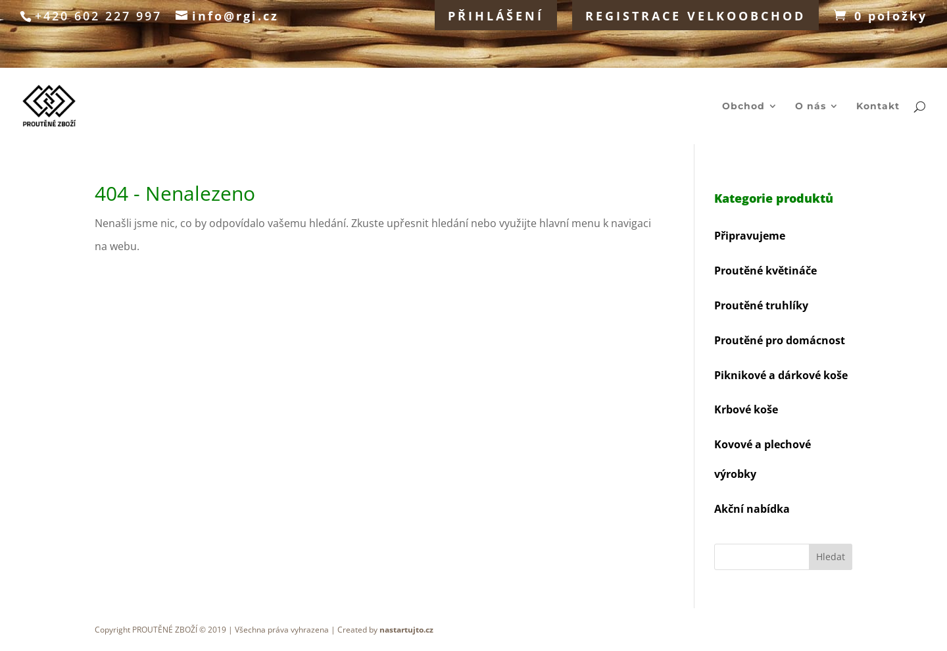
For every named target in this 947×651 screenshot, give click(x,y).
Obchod (743, 106)
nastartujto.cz (406, 629)
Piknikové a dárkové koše (781, 375)
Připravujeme (749, 235)
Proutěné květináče (765, 270)
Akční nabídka (752, 509)
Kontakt (878, 106)
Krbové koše (746, 409)
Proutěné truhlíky (761, 305)
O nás (810, 106)
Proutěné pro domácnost (779, 340)
